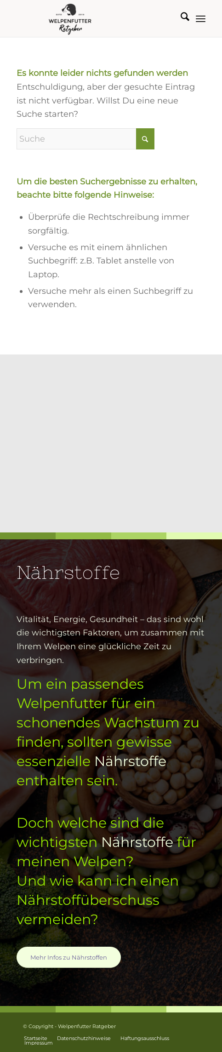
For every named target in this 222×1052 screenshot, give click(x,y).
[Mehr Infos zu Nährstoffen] (69, 957)
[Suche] (180, 18)
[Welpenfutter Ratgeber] (92, 18)
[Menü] (200, 18)
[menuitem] (180, 18)
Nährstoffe (130, 761)
